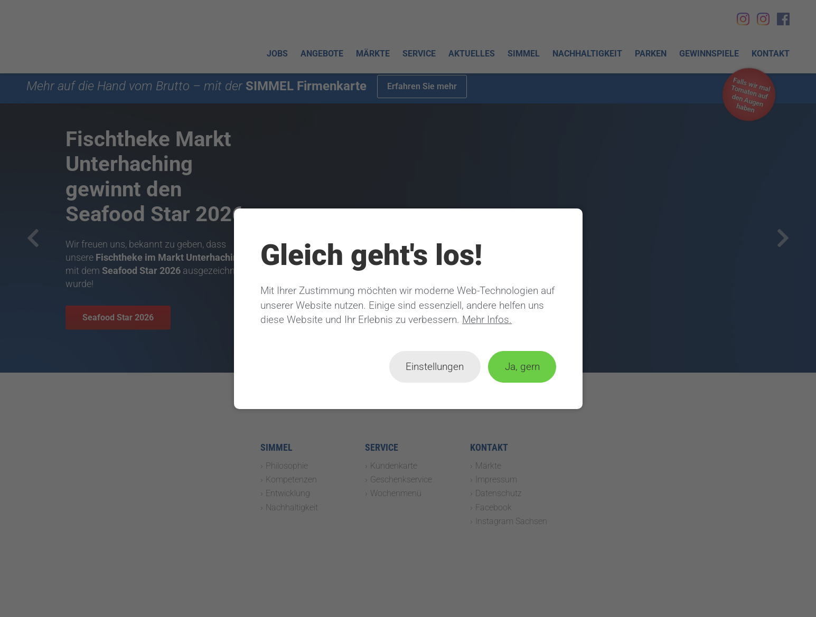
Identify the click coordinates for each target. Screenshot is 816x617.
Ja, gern (521, 366)
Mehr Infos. (487, 320)
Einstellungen (435, 366)
